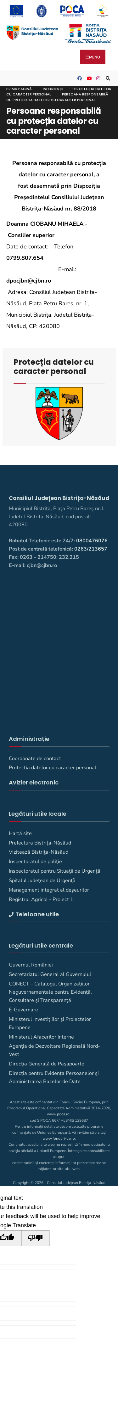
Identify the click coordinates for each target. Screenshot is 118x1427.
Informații (53, 88)
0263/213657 (90, 549)
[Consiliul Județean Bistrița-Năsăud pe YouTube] (88, 78)
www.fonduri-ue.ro (58, 1138)
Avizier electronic (34, 782)
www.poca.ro (58, 1114)
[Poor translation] (35, 1238)
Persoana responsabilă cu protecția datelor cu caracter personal (57, 97)
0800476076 (92, 540)
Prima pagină (19, 88)
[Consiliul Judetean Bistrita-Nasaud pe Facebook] (78, 78)
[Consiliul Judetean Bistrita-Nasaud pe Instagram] (97, 78)
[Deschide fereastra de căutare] (107, 78)
